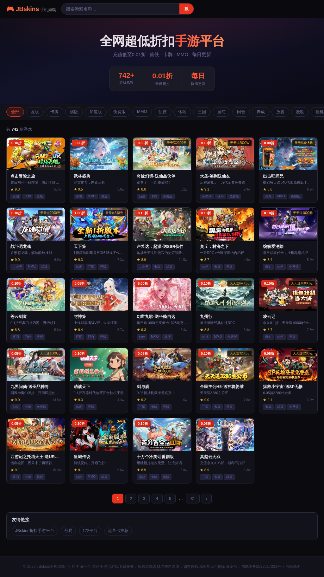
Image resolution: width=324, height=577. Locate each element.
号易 (68, 530)
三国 (202, 111)
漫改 (300, 111)
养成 (261, 111)
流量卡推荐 (118, 530)
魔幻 (221, 111)
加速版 (96, 111)
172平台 (90, 530)
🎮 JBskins (31, 8)
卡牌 (54, 111)
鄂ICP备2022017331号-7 (262, 566)
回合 (241, 111)
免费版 (119, 111)
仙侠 (163, 111)
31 (192, 498)
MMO (142, 111)
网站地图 (293, 566)
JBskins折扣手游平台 (34, 530)
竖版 (35, 111)
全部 (15, 111)
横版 (74, 111)
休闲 (182, 111)
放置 (280, 111)
